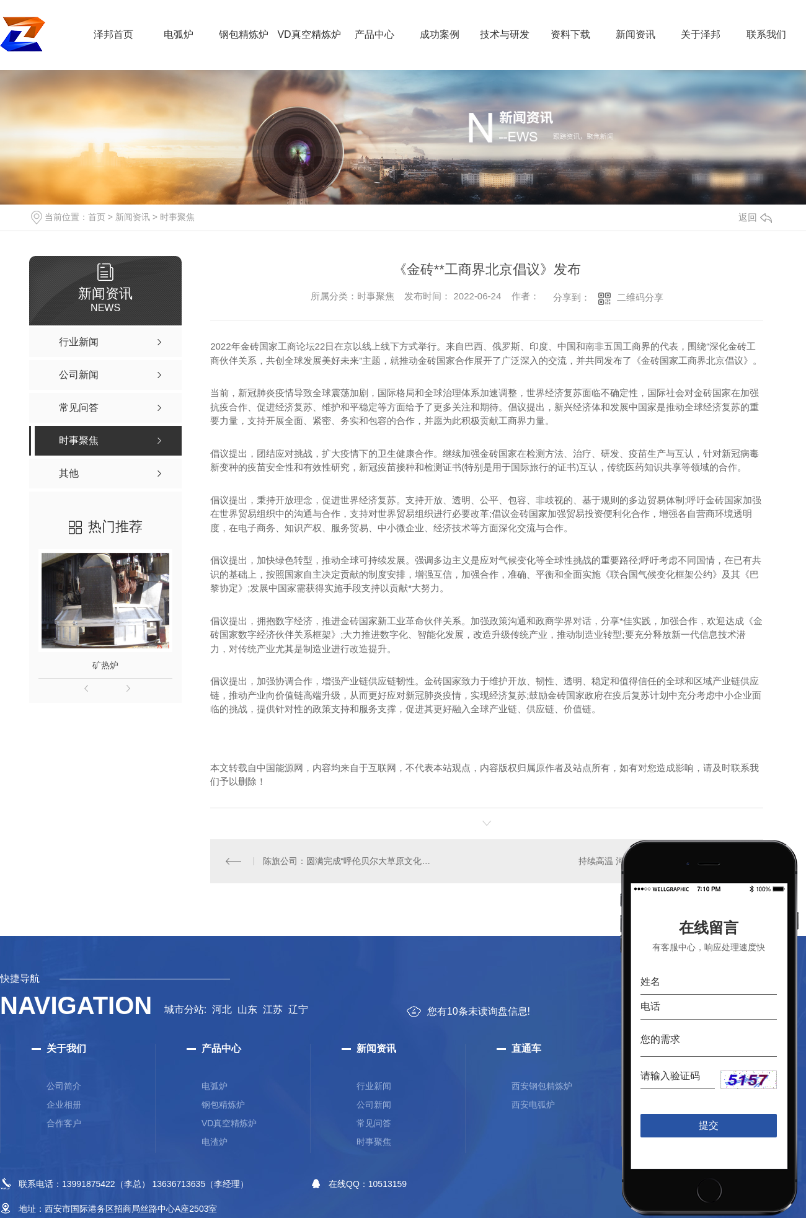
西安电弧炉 (533, 1104)
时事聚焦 (177, 217)
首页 (96, 217)
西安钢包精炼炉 (542, 1085)
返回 (755, 217)
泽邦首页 (113, 34)
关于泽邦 (700, 34)
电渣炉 (215, 1141)
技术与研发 (504, 34)
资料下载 (570, 34)
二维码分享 (640, 297)
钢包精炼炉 (243, 34)
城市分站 (184, 1009)
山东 (247, 1009)
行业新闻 (373, 1085)
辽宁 (298, 1009)
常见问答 (373, 1123)
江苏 (273, 1009)
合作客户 (63, 1123)
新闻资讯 (635, 34)
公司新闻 (373, 1104)
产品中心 (374, 34)
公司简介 (63, 1085)
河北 (222, 1009)
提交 (709, 1125)
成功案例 (439, 34)
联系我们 (766, 34)
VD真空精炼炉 (308, 34)
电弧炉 (178, 34)
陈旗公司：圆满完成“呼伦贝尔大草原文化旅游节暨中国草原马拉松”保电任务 (348, 860)
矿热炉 (105, 665)
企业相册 (63, 1104)
